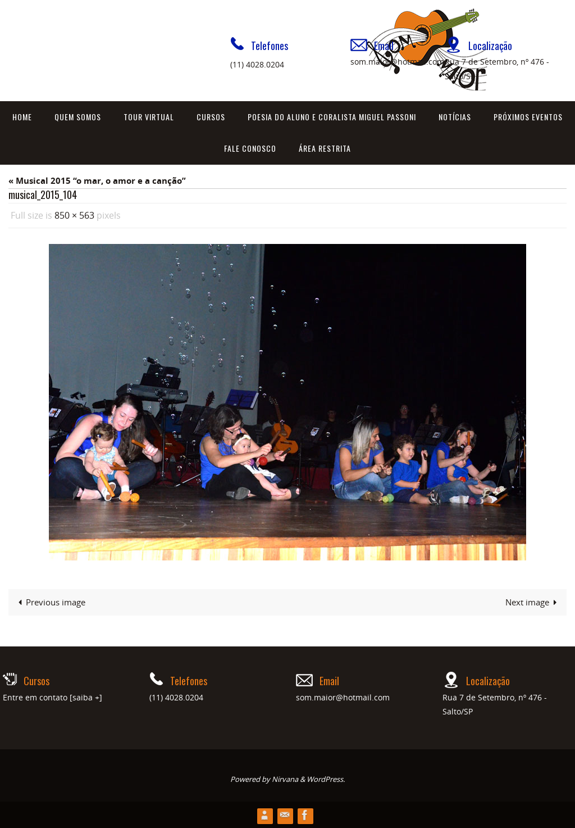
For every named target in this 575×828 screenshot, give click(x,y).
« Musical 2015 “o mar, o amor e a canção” (97, 181)
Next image (533, 601)
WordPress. (326, 778)
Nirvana (285, 778)
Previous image (49, 601)
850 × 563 (74, 215)
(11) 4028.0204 (257, 64)
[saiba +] (86, 696)
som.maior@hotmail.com (397, 61)
